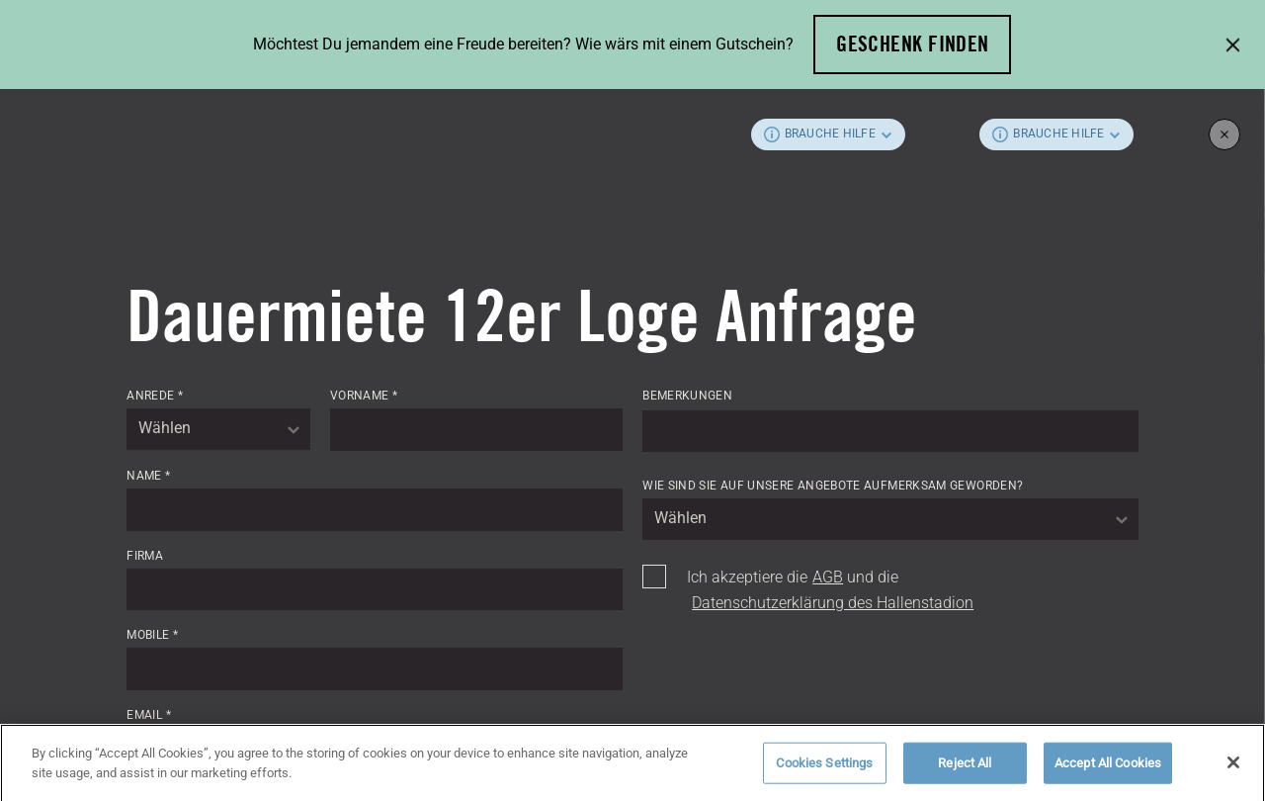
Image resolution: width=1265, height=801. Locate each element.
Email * (148, 715)
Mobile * (152, 635)
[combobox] (218, 429)
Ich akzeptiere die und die (830, 590)
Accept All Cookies (1107, 769)
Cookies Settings (824, 769)
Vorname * (363, 395)
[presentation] (792, 669)
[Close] (1233, 770)
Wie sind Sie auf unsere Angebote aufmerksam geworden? (832, 485)
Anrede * (154, 395)
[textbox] (218, 429)
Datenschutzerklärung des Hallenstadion (832, 602)
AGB (827, 577)
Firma (144, 556)
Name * (148, 476)
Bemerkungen (687, 395)
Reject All (964, 769)
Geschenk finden (912, 43)
